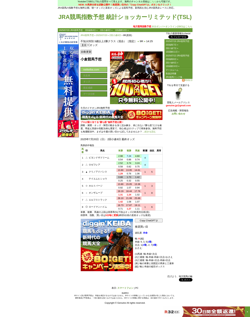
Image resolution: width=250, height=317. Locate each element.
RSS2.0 (187, 80)
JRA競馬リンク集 (174, 77)
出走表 (86, 75)
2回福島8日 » (91, 30)
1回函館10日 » (172, 66)
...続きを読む (149, 131)
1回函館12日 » (122, 30)
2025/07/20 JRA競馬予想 (71, 30)
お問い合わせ (178, 113)
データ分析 (89, 94)
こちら (153, 1)
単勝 (120, 150)
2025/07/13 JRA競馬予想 (177, 55)
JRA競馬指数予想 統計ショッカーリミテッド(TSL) (125, 17)
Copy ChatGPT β (149, 220)
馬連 (137, 150)
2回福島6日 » (172, 59)
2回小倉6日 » (172, 62)
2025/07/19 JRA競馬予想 (177, 41)
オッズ (86, 81)
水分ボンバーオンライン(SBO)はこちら (162, 26)
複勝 (129, 150)
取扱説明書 (171, 73)
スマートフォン (125, 288)
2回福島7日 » (172, 45)
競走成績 (87, 87)
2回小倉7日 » (172, 48)
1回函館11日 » (172, 52)
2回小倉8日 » (106, 30)
